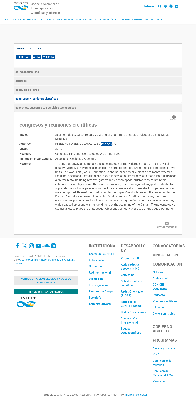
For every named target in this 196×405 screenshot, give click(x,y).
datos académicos (27, 72)
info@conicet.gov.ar (136, 394)
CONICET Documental (160, 287)
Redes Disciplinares (133, 312)
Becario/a (95, 298)
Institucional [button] (14, 19)
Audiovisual (160, 278)
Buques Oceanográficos (131, 331)
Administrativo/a (100, 304)
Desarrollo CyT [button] (39, 19)
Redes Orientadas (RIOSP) (132, 294)
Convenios (127, 275)
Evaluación (96, 279)
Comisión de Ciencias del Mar (163, 373)
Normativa (95, 266)
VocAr (156, 354)
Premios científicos (165, 301)
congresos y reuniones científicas (36, 99)
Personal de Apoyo (101, 291)
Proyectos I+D (130, 258)
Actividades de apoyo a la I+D (130, 266)
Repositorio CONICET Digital (131, 304)
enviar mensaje (167, 227)
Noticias (158, 272)
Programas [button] (153, 19)
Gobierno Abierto (130, 19)
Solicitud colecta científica (131, 283)
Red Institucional (100, 272)
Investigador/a (98, 285)
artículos (21, 81)
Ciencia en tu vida (164, 313)
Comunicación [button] (105, 19)
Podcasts (159, 295)
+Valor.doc (159, 381)
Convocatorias (63, 19)
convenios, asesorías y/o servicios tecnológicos (45, 108)
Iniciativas (159, 307)
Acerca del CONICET (101, 254)
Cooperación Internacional (129, 320)
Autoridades (96, 260)
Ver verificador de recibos (46, 291)
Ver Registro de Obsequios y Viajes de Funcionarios (46, 280)
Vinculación (84, 19)
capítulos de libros (27, 90)
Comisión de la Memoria (162, 363)
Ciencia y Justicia (164, 348)
